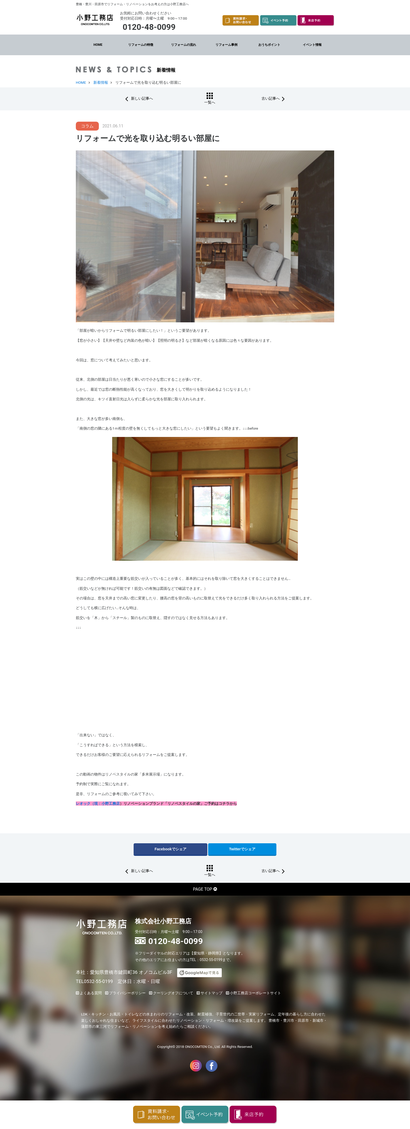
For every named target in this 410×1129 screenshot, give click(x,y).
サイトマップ (212, 992)
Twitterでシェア (242, 849)
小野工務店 (110, 803)
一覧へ (207, 102)
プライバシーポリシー (127, 992)
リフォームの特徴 (140, 44)
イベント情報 (312, 44)
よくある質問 (91, 992)
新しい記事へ (148, 98)
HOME (97, 44)
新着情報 (100, 82)
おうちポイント (269, 44)
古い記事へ (264, 98)
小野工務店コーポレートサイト (255, 992)
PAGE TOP (202, 888)
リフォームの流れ (183, 44)
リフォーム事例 (226, 44)
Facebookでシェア (170, 849)
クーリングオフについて (173, 992)
